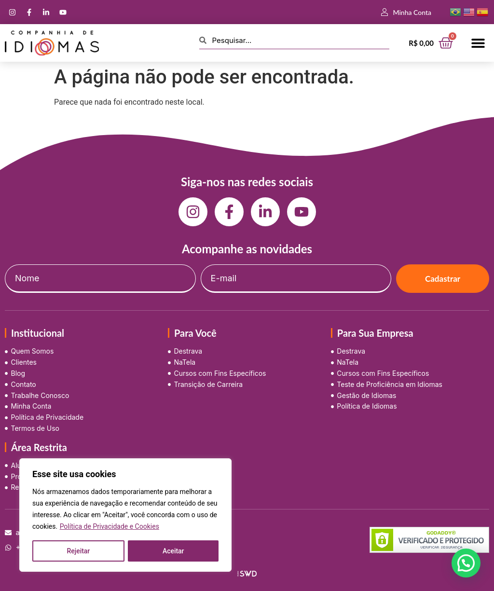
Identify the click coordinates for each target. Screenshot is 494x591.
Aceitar (173, 551)
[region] (125, 515)
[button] (478, 43)
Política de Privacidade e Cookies (109, 527)
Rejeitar (78, 551)
